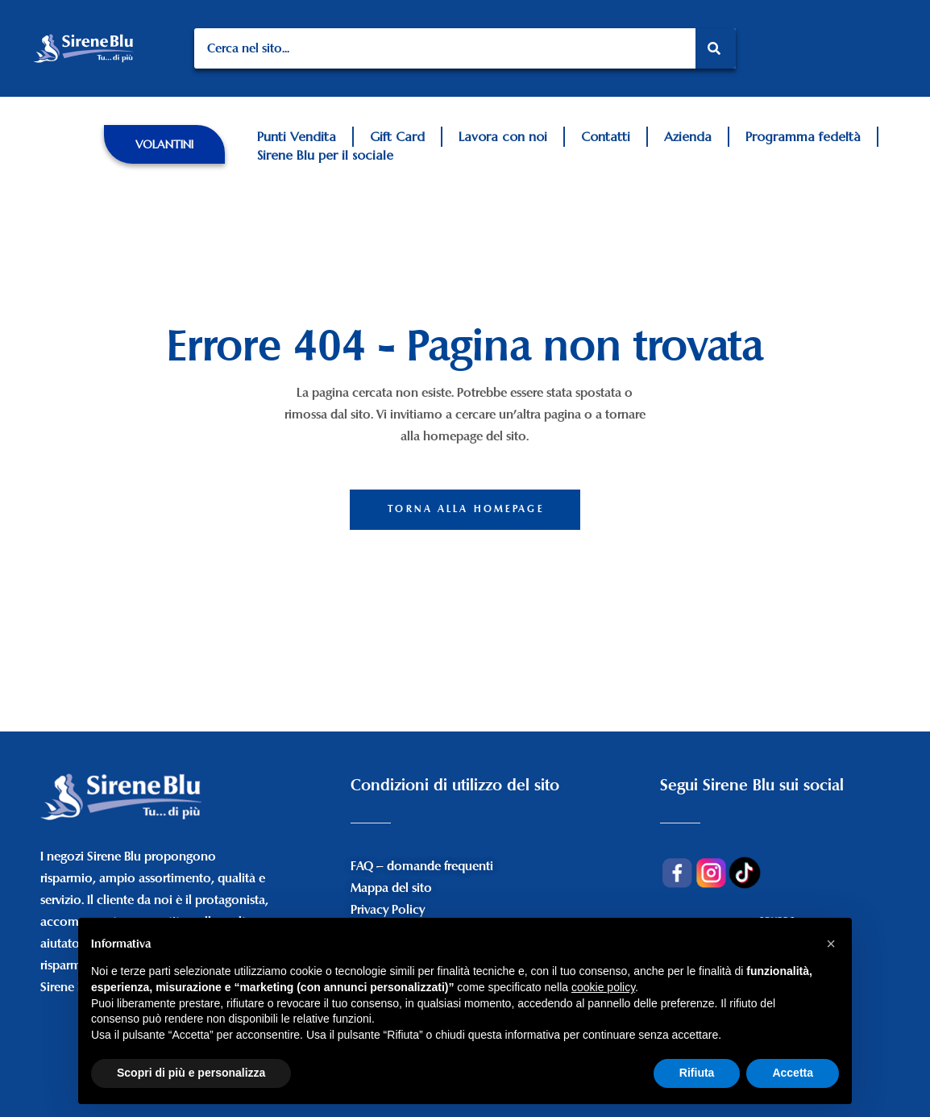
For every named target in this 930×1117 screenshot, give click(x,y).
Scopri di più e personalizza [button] (191, 1072)
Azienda (688, 136)
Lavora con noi (503, 136)
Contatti (605, 136)
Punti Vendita (296, 136)
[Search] (715, 48)
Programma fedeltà (803, 136)
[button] (164, 144)
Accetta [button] (792, 1072)
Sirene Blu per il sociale (325, 155)
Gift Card (397, 136)
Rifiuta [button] (697, 1072)
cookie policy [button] (603, 987)
